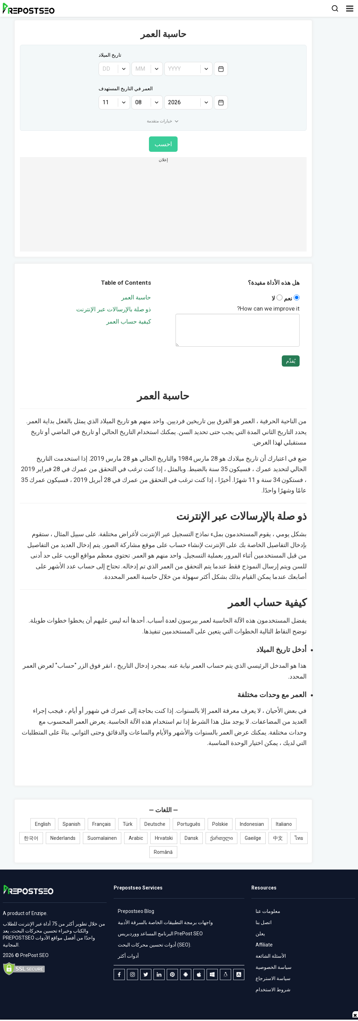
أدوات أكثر (128, 956)
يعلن (260, 933)
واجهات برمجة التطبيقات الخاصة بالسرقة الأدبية (165, 922)
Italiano (284, 824)
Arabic (136, 838)
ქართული (221, 838)
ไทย (299, 838)
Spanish (71, 824)
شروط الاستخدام (273, 989)
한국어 (31, 838)
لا (277, 298)
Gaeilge (253, 838)
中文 (278, 838)
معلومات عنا (268, 911)
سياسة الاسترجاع (273, 978)
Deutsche (154, 824)
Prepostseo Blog (136, 911)
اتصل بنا (264, 922)
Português (188, 824)
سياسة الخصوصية (274, 967)
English (43, 824)
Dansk (191, 838)
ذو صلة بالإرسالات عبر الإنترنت (113, 309)
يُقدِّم (290, 361)
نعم (291, 298)
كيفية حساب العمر (128, 321)
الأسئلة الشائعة (271, 956)
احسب (163, 144)
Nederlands (63, 838)
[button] (349, 8)
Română (163, 852)
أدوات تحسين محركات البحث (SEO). (154, 945)
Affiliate (264, 945)
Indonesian (252, 824)
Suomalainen (102, 838)
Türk (128, 824)
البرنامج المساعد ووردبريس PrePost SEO (160, 933)
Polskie (220, 824)
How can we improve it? (268, 308)
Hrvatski (164, 838)
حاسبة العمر (136, 297)
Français (101, 824)
